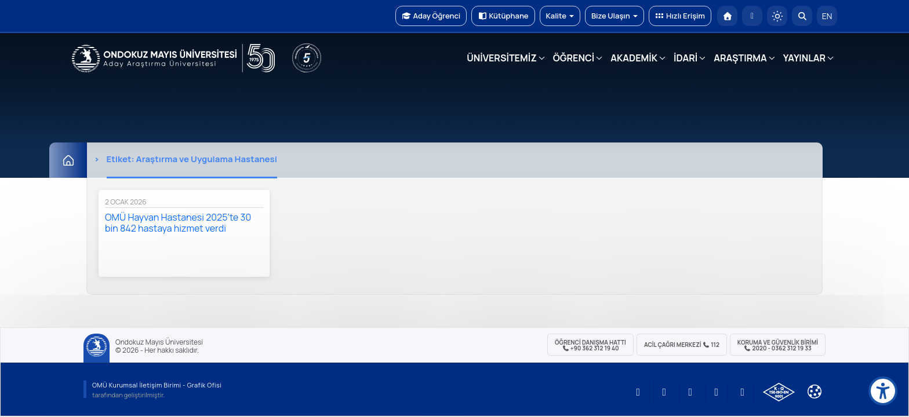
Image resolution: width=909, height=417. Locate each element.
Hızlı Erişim (680, 15)
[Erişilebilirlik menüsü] (882, 390)
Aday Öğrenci (431, 15)
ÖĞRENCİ (573, 58)
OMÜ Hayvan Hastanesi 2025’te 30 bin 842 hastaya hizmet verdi (178, 223)
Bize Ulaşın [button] (614, 15)
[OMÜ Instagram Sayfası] (690, 392)
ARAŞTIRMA (740, 58)
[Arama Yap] (802, 16)
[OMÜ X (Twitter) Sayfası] (716, 392)
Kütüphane (503, 15)
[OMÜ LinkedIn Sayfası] (664, 392)
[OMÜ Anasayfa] (727, 16)
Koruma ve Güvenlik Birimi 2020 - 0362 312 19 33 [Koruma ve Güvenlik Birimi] (777, 345)
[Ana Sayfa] (68, 160)
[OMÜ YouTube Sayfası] (638, 392)
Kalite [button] (560, 15)
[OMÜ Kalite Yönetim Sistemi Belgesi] (779, 392)
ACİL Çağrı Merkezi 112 (681, 345)
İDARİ (685, 58)
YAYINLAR (804, 58)
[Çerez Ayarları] (814, 392)
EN (827, 15)
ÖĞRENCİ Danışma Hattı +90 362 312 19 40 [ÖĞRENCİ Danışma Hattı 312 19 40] (590, 345)
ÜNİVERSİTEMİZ (502, 58)
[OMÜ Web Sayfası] (173, 58)
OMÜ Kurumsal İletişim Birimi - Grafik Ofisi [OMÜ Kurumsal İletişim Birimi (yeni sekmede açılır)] (156, 385)
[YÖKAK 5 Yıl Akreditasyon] (306, 57)
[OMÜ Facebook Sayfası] (742, 392)
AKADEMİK (633, 58)
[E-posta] (752, 16)
